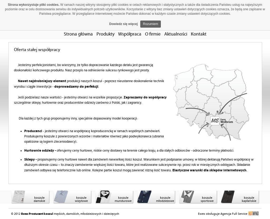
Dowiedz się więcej (123, 24)
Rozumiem (150, 24)
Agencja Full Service (239, 214)
